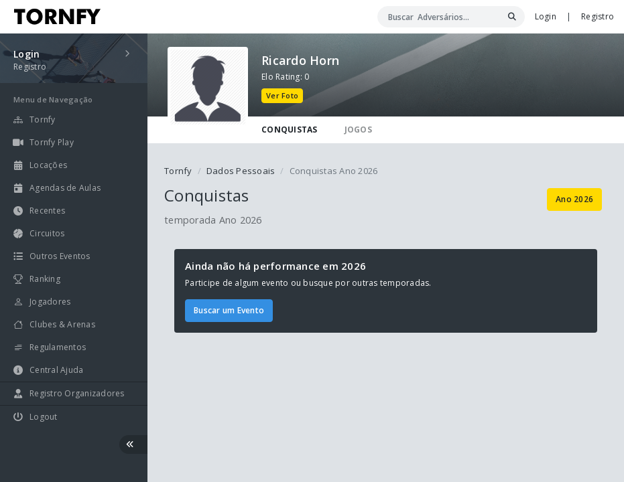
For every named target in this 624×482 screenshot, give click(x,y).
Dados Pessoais (240, 171)
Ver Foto (282, 95)
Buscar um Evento (229, 310)
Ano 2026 (574, 199)
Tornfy (178, 171)
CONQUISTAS (289, 129)
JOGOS (358, 129)
